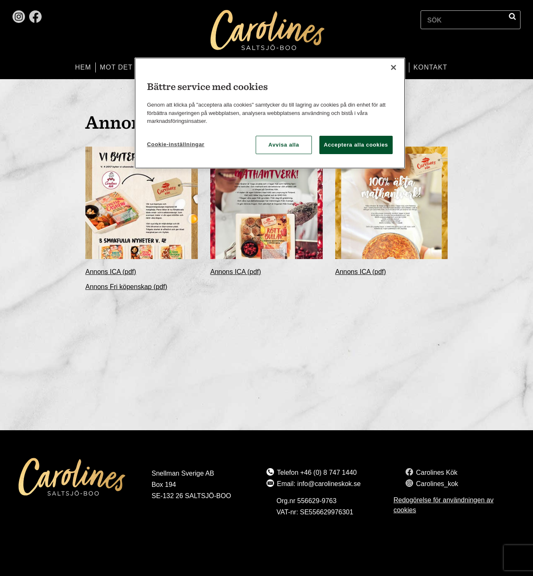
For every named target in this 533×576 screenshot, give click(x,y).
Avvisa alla (284, 145)
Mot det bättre (132, 67)
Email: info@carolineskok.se (319, 483)
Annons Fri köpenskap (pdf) (126, 286)
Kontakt (430, 67)
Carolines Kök (437, 472)
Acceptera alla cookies (356, 145)
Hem (83, 67)
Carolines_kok (437, 483)
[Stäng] (393, 67)
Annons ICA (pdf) (110, 271)
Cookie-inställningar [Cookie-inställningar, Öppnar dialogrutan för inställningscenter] (175, 144)
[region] (269, 113)
